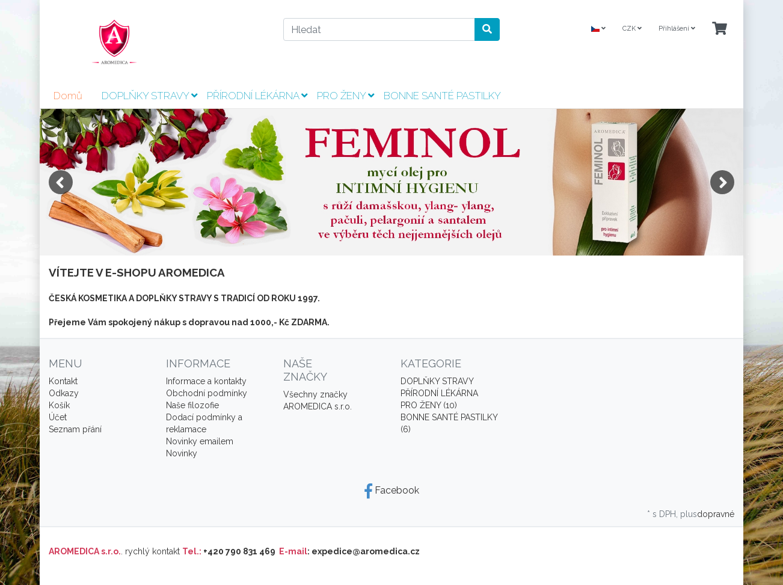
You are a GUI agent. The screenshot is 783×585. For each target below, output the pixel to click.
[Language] (598, 29)
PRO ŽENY (345, 96)
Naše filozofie (192, 405)
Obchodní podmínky (206, 393)
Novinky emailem (199, 441)
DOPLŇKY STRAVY (149, 96)
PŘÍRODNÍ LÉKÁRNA (257, 96)
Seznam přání (75, 429)
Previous (61, 182)
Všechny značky (315, 394)
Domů (68, 96)
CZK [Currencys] (632, 28)
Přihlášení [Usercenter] (677, 28)
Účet (58, 417)
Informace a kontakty (206, 381)
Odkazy (64, 393)
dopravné (715, 514)
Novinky (181, 453)
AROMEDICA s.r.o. (317, 406)
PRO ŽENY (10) (429, 405)
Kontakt (63, 381)
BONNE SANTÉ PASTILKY (442, 96)
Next (722, 182)
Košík (59, 405)
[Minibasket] (719, 29)
